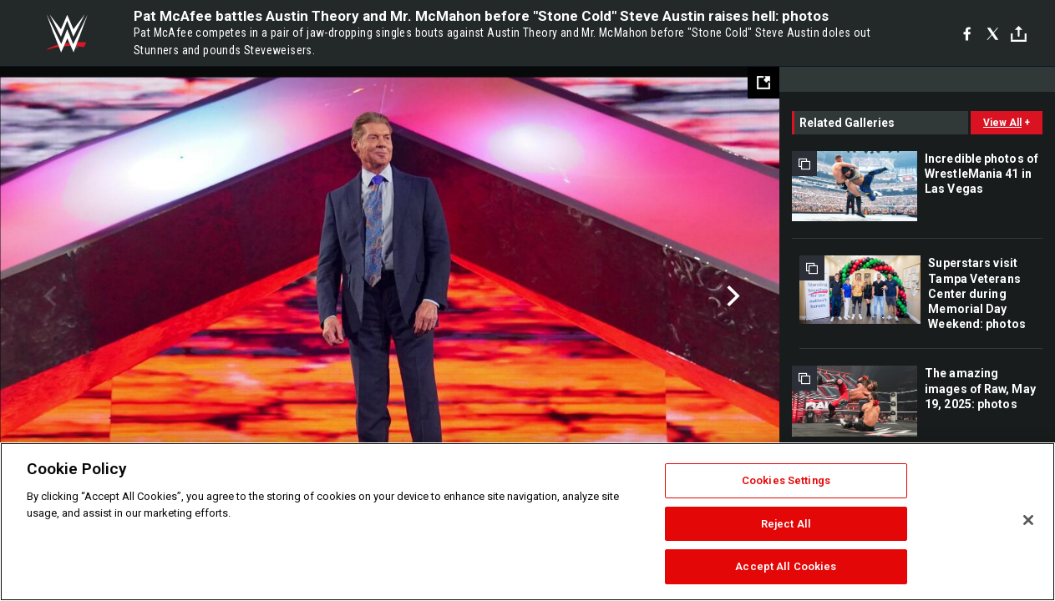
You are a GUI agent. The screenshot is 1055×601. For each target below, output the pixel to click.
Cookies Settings (786, 480)
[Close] (1028, 520)
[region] (527, 521)
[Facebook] (967, 33)
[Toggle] (1019, 34)
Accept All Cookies (785, 566)
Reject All (786, 524)
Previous (48, 296)
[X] (993, 33)
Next (731, 296)
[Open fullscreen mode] (763, 82)
